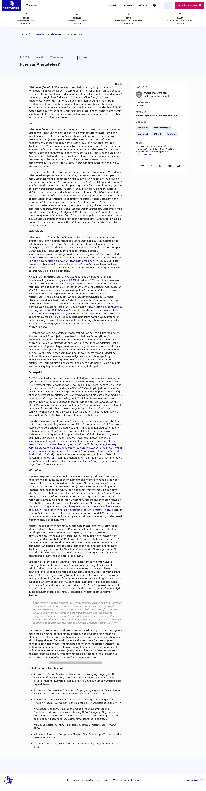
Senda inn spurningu (189, 5)
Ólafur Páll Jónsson (155, 92)
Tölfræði (113, 5)
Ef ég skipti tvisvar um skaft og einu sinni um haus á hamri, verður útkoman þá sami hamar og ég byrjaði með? (73, 442)
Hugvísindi (40, 34)
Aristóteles (143, 127)
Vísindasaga (56, 34)
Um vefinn (128, 5)
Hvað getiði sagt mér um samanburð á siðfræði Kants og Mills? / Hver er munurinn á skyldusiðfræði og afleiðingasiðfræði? (74, 508)
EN (158, 5)
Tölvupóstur (128, 780)
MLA (151, 154)
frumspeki (142, 134)
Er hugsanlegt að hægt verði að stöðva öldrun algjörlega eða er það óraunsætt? (73, 446)
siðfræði (157, 134)
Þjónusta (143, 5)
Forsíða (28, 34)
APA (145, 154)
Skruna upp (195, 780)
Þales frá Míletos (72, 280)
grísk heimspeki (162, 127)
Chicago (139, 154)
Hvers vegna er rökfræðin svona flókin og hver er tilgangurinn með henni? (75, 259)
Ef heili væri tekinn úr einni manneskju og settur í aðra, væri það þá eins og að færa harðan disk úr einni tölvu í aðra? (75, 451)
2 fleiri (83, 57)
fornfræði (171, 134)
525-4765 (105, 780)
